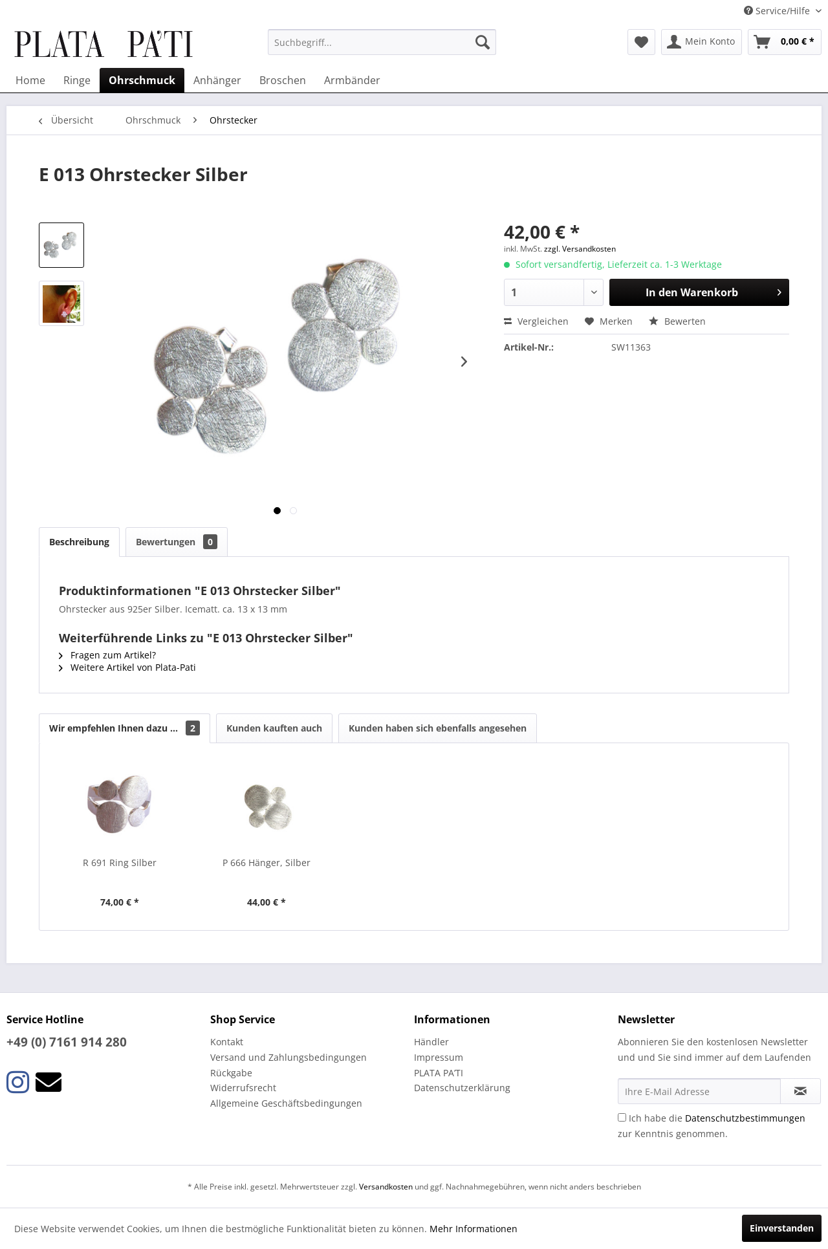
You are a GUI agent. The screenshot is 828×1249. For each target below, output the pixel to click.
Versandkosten (386, 1186)
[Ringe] (77, 80)
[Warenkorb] (785, 42)
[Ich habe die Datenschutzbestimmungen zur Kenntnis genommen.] (622, 1117)
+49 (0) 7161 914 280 (66, 1042)
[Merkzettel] (641, 42)
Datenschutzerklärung (462, 1087)
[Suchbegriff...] (382, 42)
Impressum (438, 1057)
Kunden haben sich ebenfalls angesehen (438, 728)
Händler (431, 1042)
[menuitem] (382, 42)
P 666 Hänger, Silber (266, 862)
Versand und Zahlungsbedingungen (288, 1057)
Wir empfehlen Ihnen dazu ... (124, 728)
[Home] (30, 80)
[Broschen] (282, 80)
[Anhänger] (217, 80)
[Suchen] (482, 42)
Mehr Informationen (474, 1228)
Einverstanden (782, 1228)
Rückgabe (231, 1073)
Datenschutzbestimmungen (745, 1118)
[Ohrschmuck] (142, 80)
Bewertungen (176, 541)
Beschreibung (79, 542)
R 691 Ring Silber (120, 862)
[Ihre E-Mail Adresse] (699, 1091)
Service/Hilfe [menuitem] (778, 11)
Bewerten (677, 321)
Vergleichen (536, 321)
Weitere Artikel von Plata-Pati (127, 667)
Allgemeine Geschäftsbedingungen (286, 1103)
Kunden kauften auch (274, 728)
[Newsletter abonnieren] (800, 1091)
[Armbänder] (352, 80)
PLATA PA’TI (438, 1073)
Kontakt (226, 1042)
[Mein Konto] (701, 42)
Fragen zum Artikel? (107, 655)
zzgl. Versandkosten (580, 248)
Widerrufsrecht (243, 1087)
